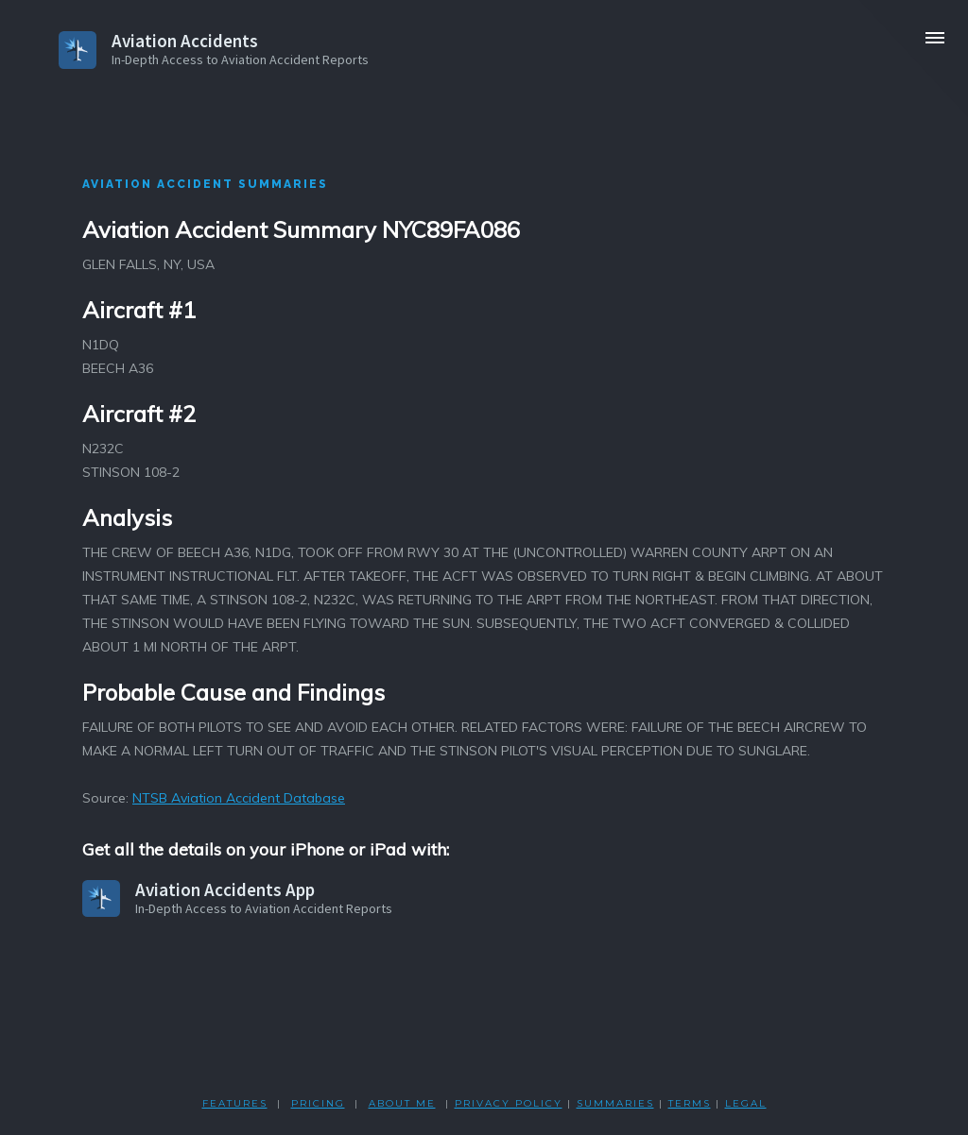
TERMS (689, 1103)
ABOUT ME (402, 1103)
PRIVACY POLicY (508, 1103)
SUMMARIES (615, 1103)
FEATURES (235, 1103)
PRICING (318, 1103)
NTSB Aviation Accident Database (238, 797)
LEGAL (746, 1103)
